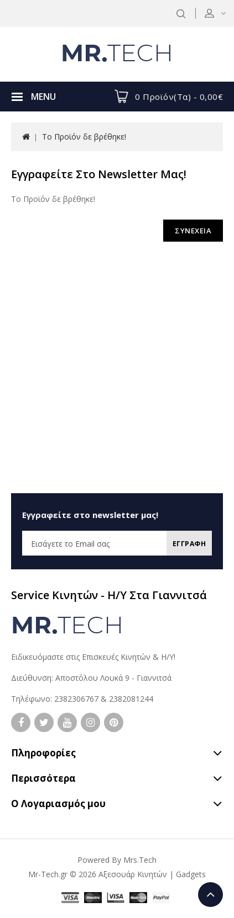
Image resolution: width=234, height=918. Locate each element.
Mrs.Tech (140, 860)
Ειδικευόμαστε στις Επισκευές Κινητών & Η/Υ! (93, 657)
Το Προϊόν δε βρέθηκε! (84, 136)
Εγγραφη (189, 543)
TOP (210, 894)
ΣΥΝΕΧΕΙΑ (193, 231)
